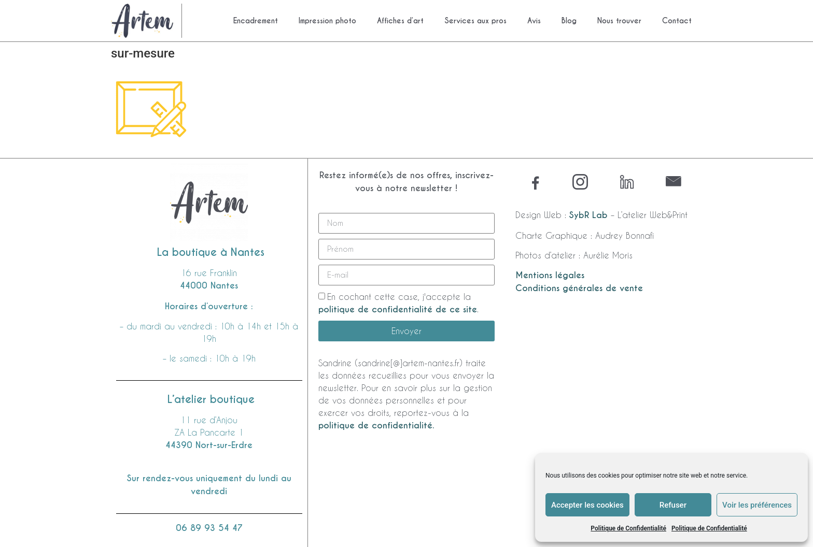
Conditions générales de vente (579, 288)
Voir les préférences (757, 505)
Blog (569, 20)
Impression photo (327, 20)
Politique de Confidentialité (628, 528)
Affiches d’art (400, 20)
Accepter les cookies (587, 505)
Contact (677, 20)
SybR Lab (588, 215)
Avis (534, 20)
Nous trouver (619, 20)
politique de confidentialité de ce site (397, 309)
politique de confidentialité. (376, 425)
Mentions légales (549, 275)
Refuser (673, 505)
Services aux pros (475, 20)
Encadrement (255, 20)
